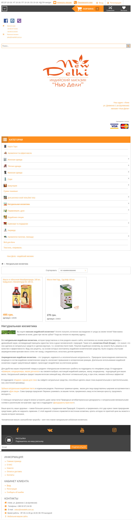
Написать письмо (64, 2)
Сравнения (110, 8)
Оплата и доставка (13, 472)
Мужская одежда (13, 172)
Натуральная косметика (17, 204)
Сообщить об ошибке (14, 492)
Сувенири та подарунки (16, 223)
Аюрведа (9, 230)
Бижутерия (10, 185)
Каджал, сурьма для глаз (25, 380)
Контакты (9, 475)
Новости (8, 468)
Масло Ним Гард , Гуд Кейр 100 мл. (61, 280)
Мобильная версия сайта (17, 516)
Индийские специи (14, 217)
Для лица (14, 391)
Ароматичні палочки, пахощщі (18, 236)
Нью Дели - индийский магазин (20, 256)
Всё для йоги (9, 242)
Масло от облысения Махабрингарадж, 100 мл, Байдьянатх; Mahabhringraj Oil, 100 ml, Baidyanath (21, 281)
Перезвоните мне (85, 2)
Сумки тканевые (11, 191)
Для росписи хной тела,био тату (19, 197)
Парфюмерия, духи (14, 210)
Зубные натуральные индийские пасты (18, 388)
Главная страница (12, 461)
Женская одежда (13, 159)
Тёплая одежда (12, 166)
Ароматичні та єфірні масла (18, 152)
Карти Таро (10, 146)
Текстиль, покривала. (13, 248)
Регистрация (10, 489)
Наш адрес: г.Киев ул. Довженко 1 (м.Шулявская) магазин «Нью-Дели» (116, 106)
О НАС (8, 465)
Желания (124, 8)
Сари (8, 179)
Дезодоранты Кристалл (64, 403)
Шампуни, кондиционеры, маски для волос (20, 371)
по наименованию (68, 270)
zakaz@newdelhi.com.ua (24, 510)
